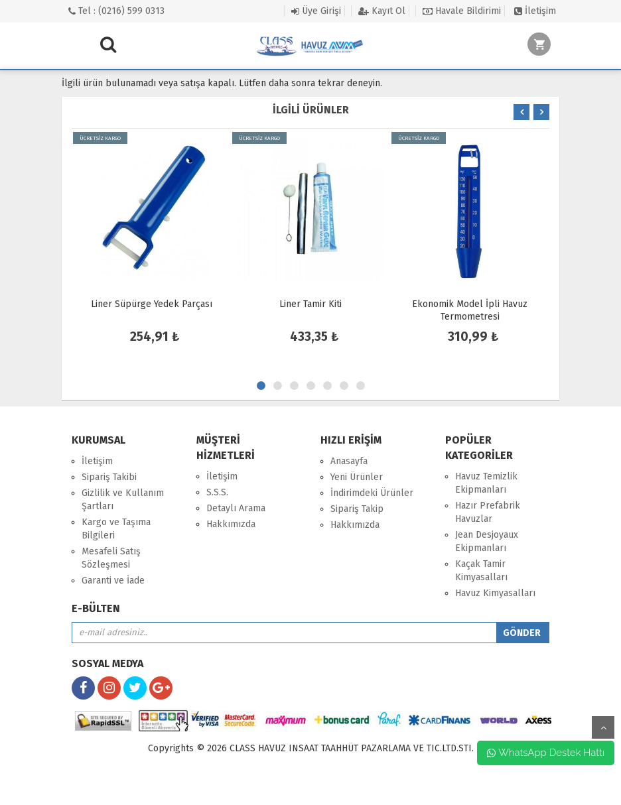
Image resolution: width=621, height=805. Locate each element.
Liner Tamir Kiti (310, 304)
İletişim (535, 11)
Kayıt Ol (381, 11)
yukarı (603, 727)
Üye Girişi (316, 11)
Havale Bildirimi (462, 11)
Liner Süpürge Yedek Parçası (151, 304)
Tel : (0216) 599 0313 (116, 11)
